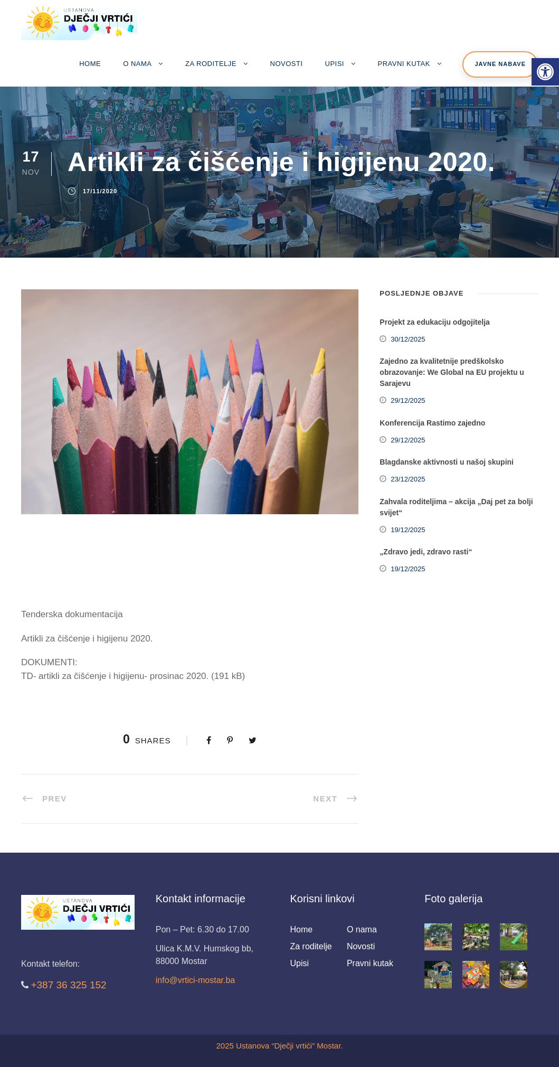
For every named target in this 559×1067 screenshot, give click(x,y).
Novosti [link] (286, 64)
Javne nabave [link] (500, 64)
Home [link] (90, 64)
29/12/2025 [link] (408, 400)
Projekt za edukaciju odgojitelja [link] (435, 322)
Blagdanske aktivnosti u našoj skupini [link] (447, 462)
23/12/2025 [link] (408, 479)
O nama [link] (137, 64)
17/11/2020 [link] (100, 191)
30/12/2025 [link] (408, 339)
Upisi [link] (334, 64)
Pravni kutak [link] (404, 64)
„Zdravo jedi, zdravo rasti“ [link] (426, 551)
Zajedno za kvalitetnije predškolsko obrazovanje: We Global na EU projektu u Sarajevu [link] (452, 372)
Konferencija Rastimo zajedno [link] (432, 423)
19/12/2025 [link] (408, 530)
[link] (545, 72)
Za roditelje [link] (210, 64)
